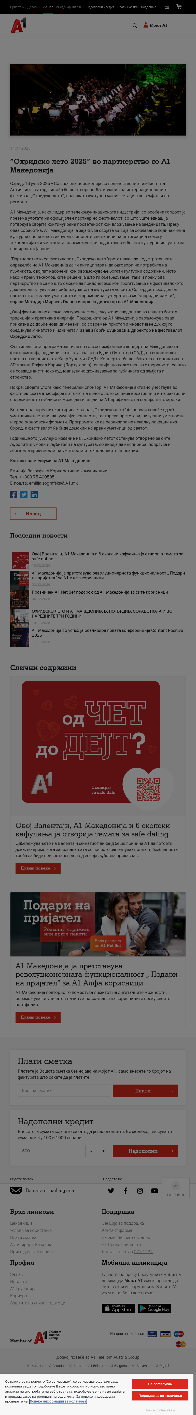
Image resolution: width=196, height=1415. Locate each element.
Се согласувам (160, 1384)
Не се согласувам (160, 1410)
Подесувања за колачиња (160, 1396)
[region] (96, 1394)
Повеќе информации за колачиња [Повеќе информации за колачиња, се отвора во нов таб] (58, 1401)
